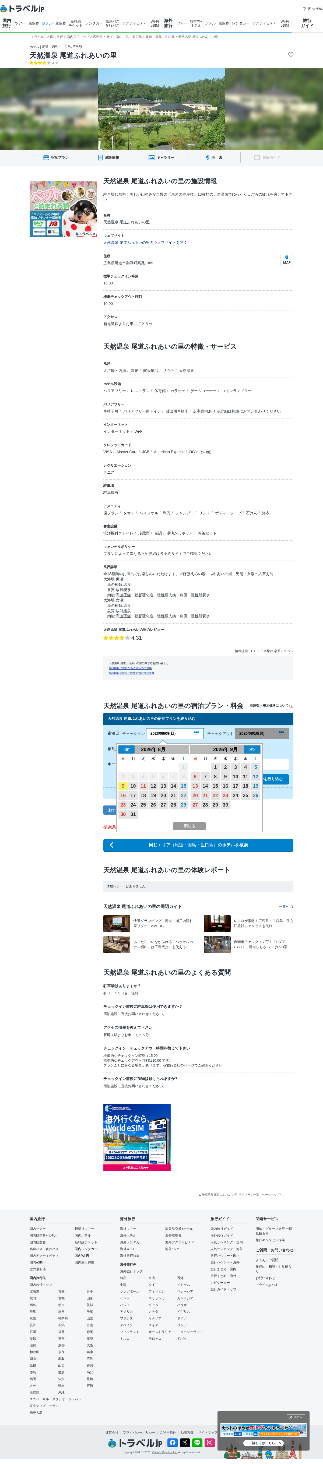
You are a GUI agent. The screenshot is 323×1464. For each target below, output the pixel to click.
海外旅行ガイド (221, 1235)
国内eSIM (37, 1262)
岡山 (33, 1359)
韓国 (123, 1278)
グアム (153, 1305)
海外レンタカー (131, 1242)
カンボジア (185, 1298)
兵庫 (90, 1352)
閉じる (298, 1417)
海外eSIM (172, 1249)
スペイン (126, 1325)
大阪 (90, 1345)
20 (163, 795)
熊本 (61, 1386)
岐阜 (90, 1338)
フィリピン (157, 1291)
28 (173, 805)
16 (123, 795)
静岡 (90, 1332)
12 (153, 786)
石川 (33, 1332)
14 (173, 786)
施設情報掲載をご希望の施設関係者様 (132, 672)
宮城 (61, 1298)
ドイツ (182, 1318)
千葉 (90, 1312)
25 (143, 805)
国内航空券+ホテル (43, 1235)
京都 (61, 1345)
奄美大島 (36, 1412)
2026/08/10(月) (251, 733)
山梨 (90, 1318)
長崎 (90, 1379)
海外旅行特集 (129, 1256)
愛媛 (61, 1372)
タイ (152, 1285)
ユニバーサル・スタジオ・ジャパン (55, 1399)
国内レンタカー (86, 1249)
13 (163, 786)
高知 (90, 1372)
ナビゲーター (220, 1282)
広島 (90, 1359)
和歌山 (34, 1352)
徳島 (33, 1372)
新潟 (61, 1325)
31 (133, 814)
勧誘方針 (187, 1432)
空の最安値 (38, 1269)
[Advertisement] (224, 1137)
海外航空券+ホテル (179, 1229)
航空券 (34, 23)
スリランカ (157, 1298)
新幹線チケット (86, 1242)
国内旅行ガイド (221, 1229)
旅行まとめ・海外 (223, 1276)
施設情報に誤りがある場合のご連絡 (130, 668)
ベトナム (183, 1285)
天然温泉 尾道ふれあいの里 (73, 55)
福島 (33, 1305)
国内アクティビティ (44, 1256)
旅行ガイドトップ (223, 1289)
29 (183, 805)
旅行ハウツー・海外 (225, 1262)
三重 (61, 1338)
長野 (33, 1325)
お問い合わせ (265, 1278)
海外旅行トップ (131, 1271)
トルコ (125, 1338)
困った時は (313, 8)
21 (173, 795)
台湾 (152, 1278)
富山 (90, 1325)
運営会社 (112, 1432)
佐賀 (61, 1379)
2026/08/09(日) (162, 733)
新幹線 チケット (76, 23)
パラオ (182, 1305)
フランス (126, 1318)
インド (125, 1298)
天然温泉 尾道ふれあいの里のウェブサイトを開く (145, 242)
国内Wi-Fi (82, 1256)
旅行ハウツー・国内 (225, 1256)
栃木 (61, 1305)
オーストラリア (160, 1332)
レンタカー (94, 23)
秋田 (33, 1298)
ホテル (47, 23)
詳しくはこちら (263, 1443)
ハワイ (125, 1305)
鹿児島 (34, 1392)
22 (183, 795)
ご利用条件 (168, 1432)
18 (143, 795)
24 (133, 805)
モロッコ (155, 1338)
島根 (33, 1365)
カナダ (153, 1312)
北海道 (34, 1291)
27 (163, 805)
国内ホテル (83, 1235)
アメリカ (126, 1312)
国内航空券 (38, 1242)
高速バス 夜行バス (113, 23)
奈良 (61, 1352)
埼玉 (61, 1312)
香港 (180, 1278)
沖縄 (61, 1392)
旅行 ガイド (307, 23)
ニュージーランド (190, 1332)
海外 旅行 (168, 23)
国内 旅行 (6, 23)
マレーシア (185, 1291)
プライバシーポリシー (139, 1432)
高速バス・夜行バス (44, 1249)
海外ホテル (128, 1235)
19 (153, 795)
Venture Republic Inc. (165, 1452)
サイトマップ (207, 1432)
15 (183, 786)
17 (133, 795)
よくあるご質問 (267, 1260)
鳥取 (61, 1359)
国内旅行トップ (41, 1285)
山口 (61, 1365)
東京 (33, 1318)
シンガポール (129, 1291)
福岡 (33, 1379)
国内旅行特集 (84, 1262)
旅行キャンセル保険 (270, 1240)
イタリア (155, 1318)
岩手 (90, 1291)
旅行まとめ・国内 (223, 1269)
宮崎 (90, 1386)
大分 (33, 1386)
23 (123, 805)
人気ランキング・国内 (226, 1242)
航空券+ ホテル (196, 23)
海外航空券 (173, 1235)
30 (123, 814)
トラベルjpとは (267, 1285)
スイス (153, 1325)
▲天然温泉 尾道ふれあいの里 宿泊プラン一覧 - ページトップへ (240, 1194)
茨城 (90, 1305)
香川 (90, 1365)
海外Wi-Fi (127, 1249)
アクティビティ (134, 23)
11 (143, 786)
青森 (61, 1291)
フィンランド (129, 1332)
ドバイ (182, 1338)
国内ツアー (38, 1229)
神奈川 (63, 1318)
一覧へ (286, 907)
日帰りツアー (84, 1229)
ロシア (182, 1325)
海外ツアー (128, 1229)
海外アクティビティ (179, 1242)
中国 (123, 1285)
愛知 (33, 1338)
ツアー (20, 23)
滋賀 (33, 1345)
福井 (61, 1332)
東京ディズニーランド (46, 1406)
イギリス (183, 1312)
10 (133, 786)
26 (153, 805)
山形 (90, 1298)
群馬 (33, 1312)
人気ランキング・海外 (226, 1249)
